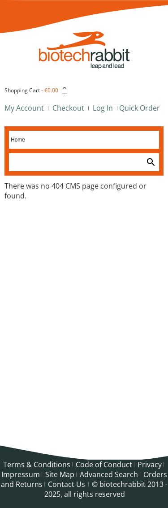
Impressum (20, 474)
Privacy (150, 464)
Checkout (68, 108)
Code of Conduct (104, 464)
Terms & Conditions (36, 464)
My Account (24, 108)
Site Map (59, 474)
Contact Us (66, 484)
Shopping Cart (22, 90)
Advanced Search (109, 474)
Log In (103, 108)
